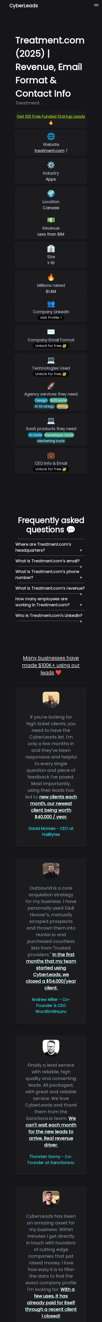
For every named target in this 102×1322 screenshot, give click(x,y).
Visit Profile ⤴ (51, 317)
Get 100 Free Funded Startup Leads (51, 116)
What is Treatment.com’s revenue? (50, 588)
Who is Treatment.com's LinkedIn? (48, 615)
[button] (96, 5)
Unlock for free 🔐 (51, 345)
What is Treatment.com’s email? (47, 561)
